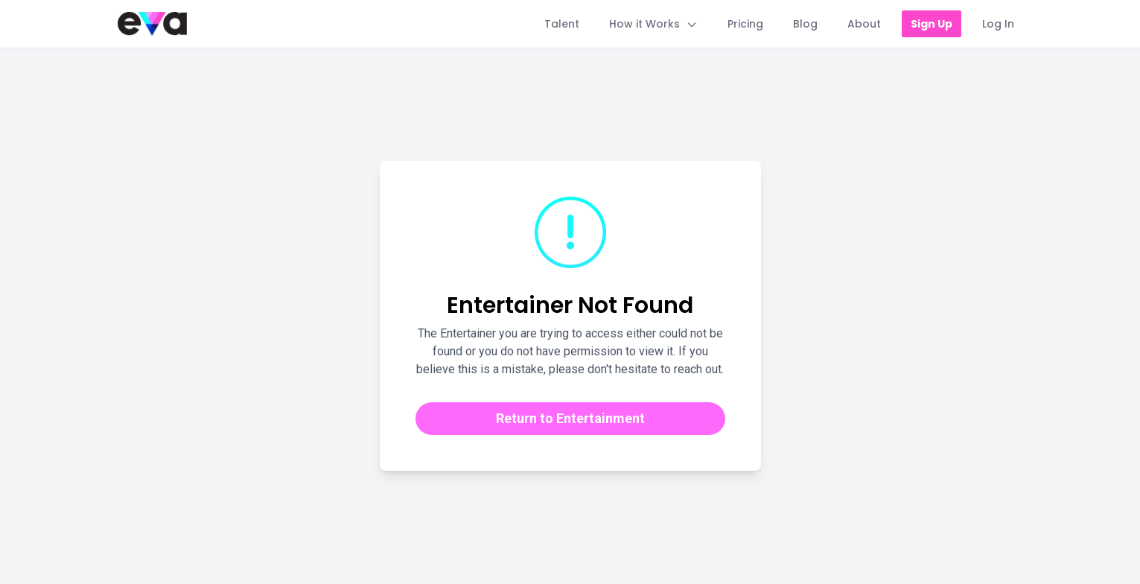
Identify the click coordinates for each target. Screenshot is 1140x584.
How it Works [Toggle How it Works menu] (653, 23)
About (864, 23)
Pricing (745, 23)
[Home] (152, 24)
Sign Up (931, 23)
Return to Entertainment (570, 418)
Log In (998, 23)
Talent (561, 23)
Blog (805, 23)
